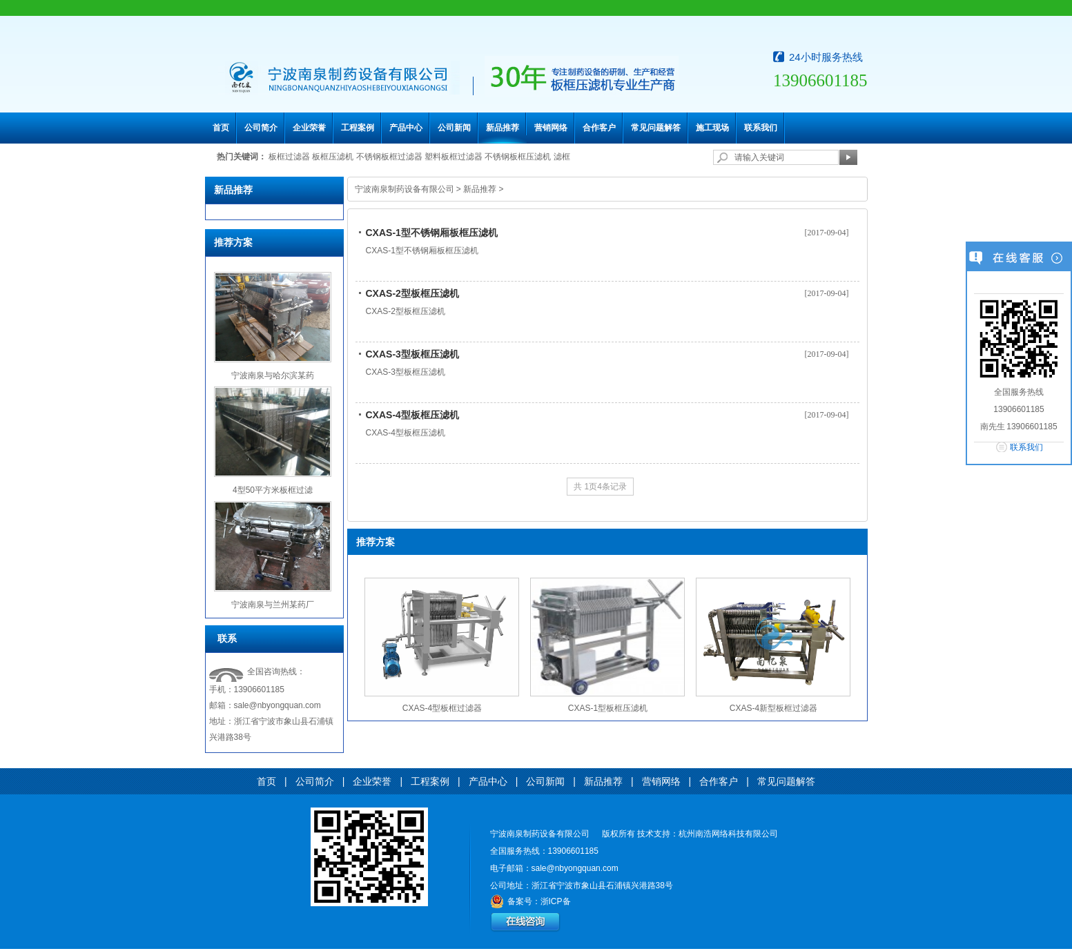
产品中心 (405, 128)
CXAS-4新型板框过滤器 (773, 708)
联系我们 (760, 128)
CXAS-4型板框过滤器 (442, 708)
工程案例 (357, 128)
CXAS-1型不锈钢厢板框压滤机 (432, 232)
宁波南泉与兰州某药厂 (272, 604)
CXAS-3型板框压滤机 (412, 354)
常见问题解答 (656, 128)
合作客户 (599, 128)
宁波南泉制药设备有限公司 (404, 189)
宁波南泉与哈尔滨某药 (272, 375)
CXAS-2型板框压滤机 (412, 293)
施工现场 (712, 128)
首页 (221, 128)
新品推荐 (502, 128)
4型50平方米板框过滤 (273, 490)
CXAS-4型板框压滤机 (412, 414)
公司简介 (260, 128)
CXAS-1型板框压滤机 (607, 708)
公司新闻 (454, 128)
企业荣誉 (309, 128)
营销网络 (550, 128)
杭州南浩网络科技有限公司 (728, 834)
